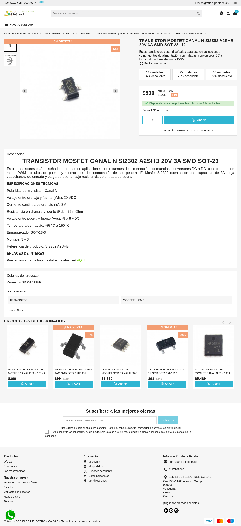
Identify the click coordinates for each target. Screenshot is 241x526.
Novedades (10, 466)
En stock (147, 110)
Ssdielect (9, 487)
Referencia (14, 282)
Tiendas (8, 501)
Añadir (199, 120)
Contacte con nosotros (17, 491)
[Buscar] (126, 13)
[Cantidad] (152, 120)
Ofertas (8, 461)
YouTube (171, 510)
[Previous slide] (24, 90)
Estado (11, 310)
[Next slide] (115, 90)
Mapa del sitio (12, 496)
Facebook (166, 510)
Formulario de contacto (180, 461)
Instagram (176, 510)
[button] (10, 45)
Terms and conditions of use (20, 482)
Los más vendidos (14, 470)
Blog (41, 1)
